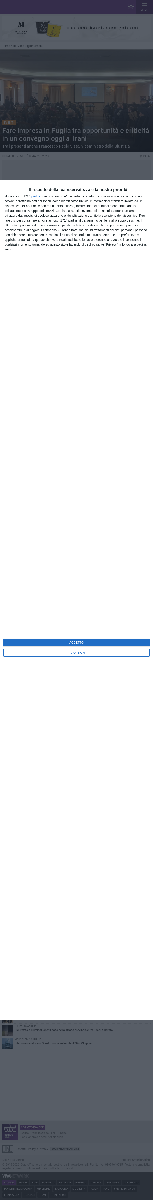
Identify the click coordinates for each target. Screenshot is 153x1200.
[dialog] (76, 600)
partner (36, 196)
